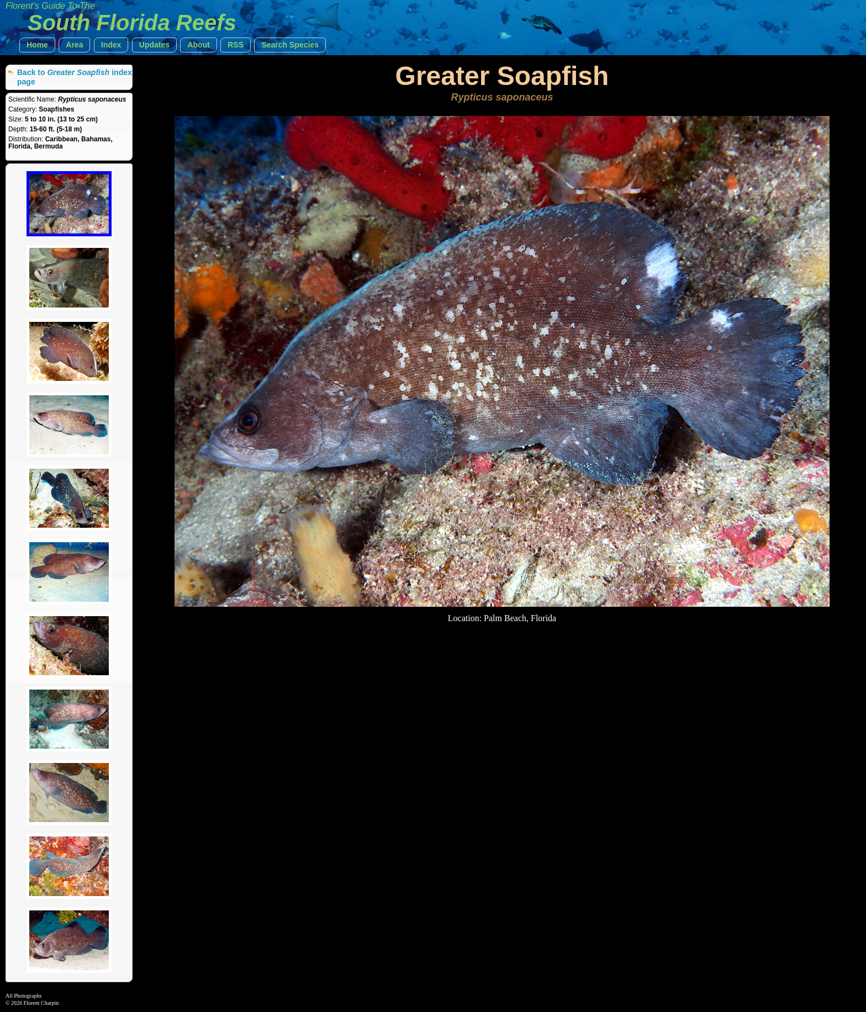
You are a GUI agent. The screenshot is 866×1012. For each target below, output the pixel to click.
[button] (37, 45)
